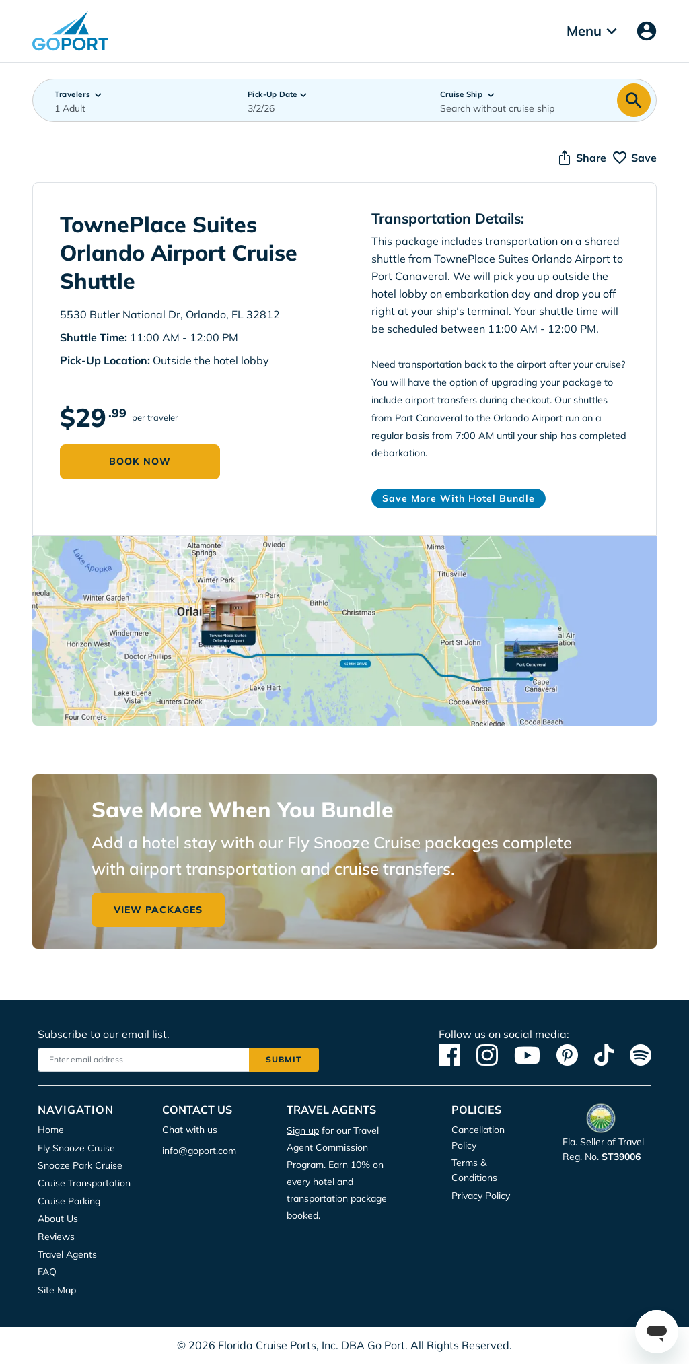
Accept (252, 147)
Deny (441, 147)
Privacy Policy (321, 104)
